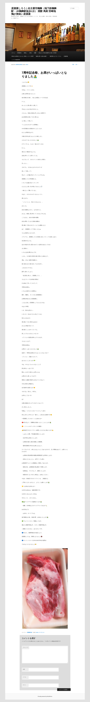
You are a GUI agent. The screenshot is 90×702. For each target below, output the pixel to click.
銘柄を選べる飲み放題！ (41, 56)
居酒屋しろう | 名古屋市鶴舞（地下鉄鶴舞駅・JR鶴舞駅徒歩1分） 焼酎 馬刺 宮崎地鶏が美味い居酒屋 (33, 11)
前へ (72, 64)
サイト (24, 685)
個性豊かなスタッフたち (55, 56)
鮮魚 (31, 52)
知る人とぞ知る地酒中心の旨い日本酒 (47, 52)
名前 (24, 669)
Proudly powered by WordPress (45, 696)
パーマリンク (41, 632)
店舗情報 (66, 56)
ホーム (13, 52)
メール (24, 677)
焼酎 (35, 52)
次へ (77, 64)
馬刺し (25, 52)
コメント (25, 647)
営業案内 (19, 52)
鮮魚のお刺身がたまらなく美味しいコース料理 (22, 56)
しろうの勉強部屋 (16, 59)
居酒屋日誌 (29, 632)
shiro (27, 64)
